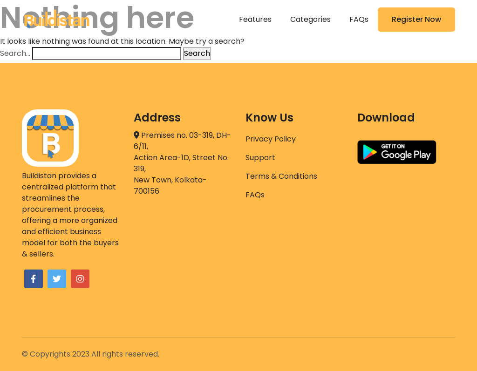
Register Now (416, 19)
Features (255, 19)
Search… (15, 53)
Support (260, 157)
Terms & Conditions (281, 176)
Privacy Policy (270, 139)
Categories (310, 19)
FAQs (358, 19)
